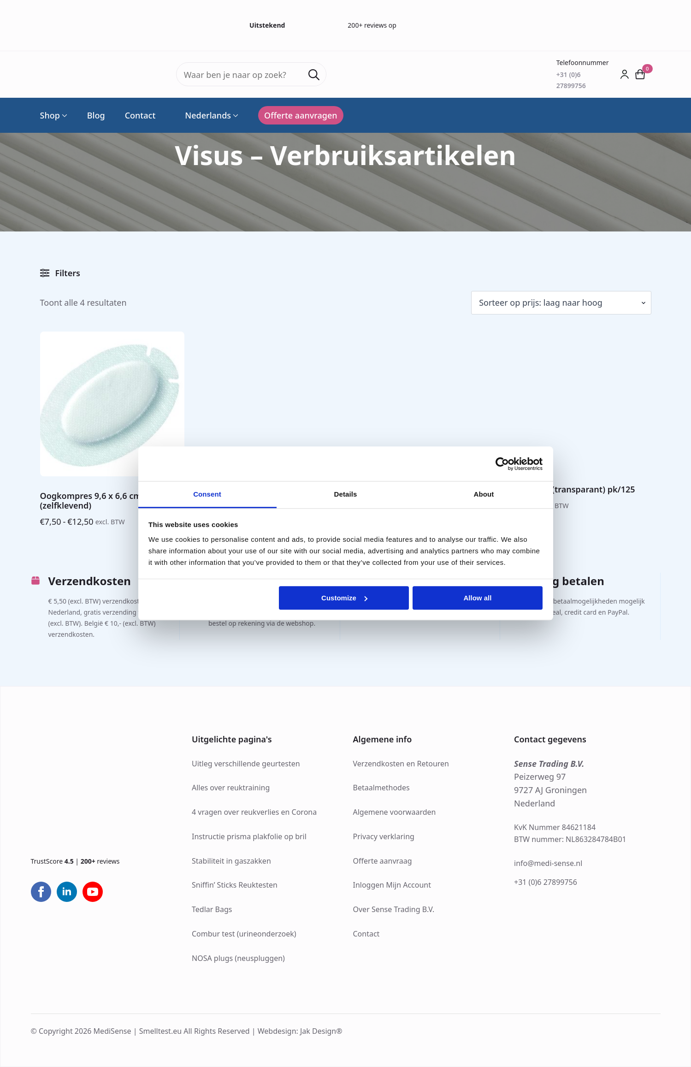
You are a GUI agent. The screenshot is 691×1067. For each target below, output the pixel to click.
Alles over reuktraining (231, 787)
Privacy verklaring (383, 836)
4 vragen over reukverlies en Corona (254, 812)
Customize (344, 598)
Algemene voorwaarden (394, 812)
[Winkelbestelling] (561, 302)
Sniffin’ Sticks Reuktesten (235, 885)
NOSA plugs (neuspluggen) (238, 958)
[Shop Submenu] (63, 115)
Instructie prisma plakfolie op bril (249, 836)
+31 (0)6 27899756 (545, 882)
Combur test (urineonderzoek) (244, 934)
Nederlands (203, 115)
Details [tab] (345, 494)
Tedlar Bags (212, 909)
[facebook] (41, 892)
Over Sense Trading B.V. (394, 909)
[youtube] (93, 892)
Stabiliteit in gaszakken (231, 861)
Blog (96, 115)
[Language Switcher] (234, 115)
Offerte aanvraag (382, 861)
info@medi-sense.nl (548, 863)
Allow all (478, 598)
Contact (140, 115)
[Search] (314, 75)
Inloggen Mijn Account (392, 885)
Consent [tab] (207, 494)
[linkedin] (67, 892)
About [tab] (484, 494)
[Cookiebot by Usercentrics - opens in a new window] (502, 464)
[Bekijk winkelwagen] (640, 74)
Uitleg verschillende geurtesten (246, 764)
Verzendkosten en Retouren (401, 764)
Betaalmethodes (381, 787)
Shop (50, 115)
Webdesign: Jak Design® (300, 1031)
